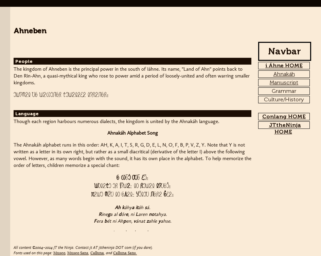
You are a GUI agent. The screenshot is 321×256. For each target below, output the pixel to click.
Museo (59, 253)
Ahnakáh (284, 74)
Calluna (97, 253)
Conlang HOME (284, 116)
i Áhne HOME (284, 65)
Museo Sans (77, 253)
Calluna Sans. (125, 253)
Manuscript (284, 82)
